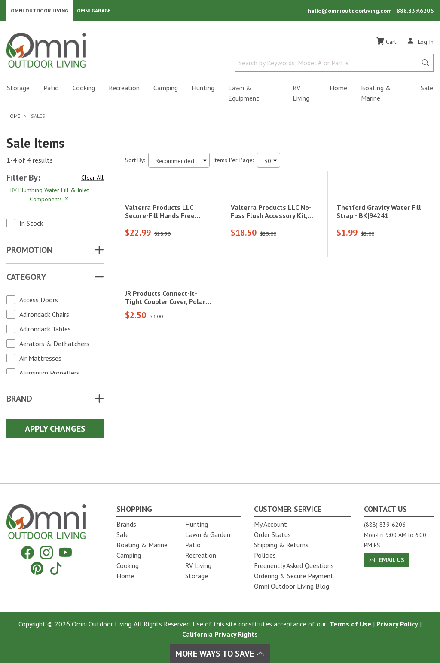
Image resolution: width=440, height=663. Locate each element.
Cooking (84, 88)
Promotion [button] (29, 250)
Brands (126, 524)
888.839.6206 (415, 11)
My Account (270, 524)
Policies (265, 555)
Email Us (386, 560)
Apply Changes (55, 429)
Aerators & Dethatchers (54, 344)
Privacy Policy (397, 624)
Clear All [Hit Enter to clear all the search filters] (92, 178)
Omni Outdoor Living (39, 11)
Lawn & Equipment (243, 93)
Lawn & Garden (207, 534)
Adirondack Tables (45, 329)
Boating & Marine (376, 93)
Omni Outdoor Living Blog (291, 586)
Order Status (272, 534)
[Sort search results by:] (179, 161)
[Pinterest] (37, 568)
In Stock (31, 224)
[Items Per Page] (268, 161)
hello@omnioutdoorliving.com (351, 11)
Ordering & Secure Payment (293, 575)
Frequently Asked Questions (294, 565)
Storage (18, 88)
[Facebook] (27, 552)
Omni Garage (94, 11)
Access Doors (38, 300)
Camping (165, 88)
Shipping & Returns (281, 544)
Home (338, 88)
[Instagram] (46, 552)
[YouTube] (65, 552)
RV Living (301, 93)
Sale (427, 88)
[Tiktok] (55, 568)
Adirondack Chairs (44, 315)
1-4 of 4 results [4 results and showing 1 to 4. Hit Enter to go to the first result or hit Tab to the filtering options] (29, 161)
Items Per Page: (233, 161)
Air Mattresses (40, 359)
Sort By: (135, 161)
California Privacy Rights (220, 634)
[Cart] (386, 42)
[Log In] (420, 42)
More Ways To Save (220, 653)
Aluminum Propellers (49, 373)
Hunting (203, 88)
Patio (51, 88)
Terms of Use (350, 624)
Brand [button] (19, 399)
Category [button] (26, 277)
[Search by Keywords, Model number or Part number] (328, 63)
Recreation (124, 88)
